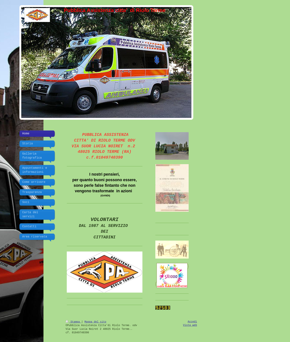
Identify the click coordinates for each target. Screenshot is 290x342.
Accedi (192, 321)
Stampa (73, 321)
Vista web (190, 325)
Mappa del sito (95, 321)
